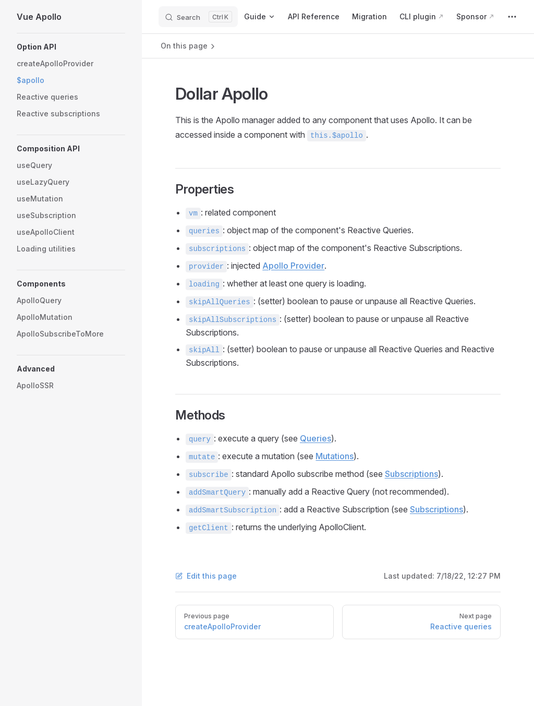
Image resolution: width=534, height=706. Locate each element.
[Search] (198, 16)
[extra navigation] (512, 16)
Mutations (334, 456)
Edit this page (206, 575)
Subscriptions (411, 474)
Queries (315, 438)
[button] (71, 47)
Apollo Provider (293, 265)
